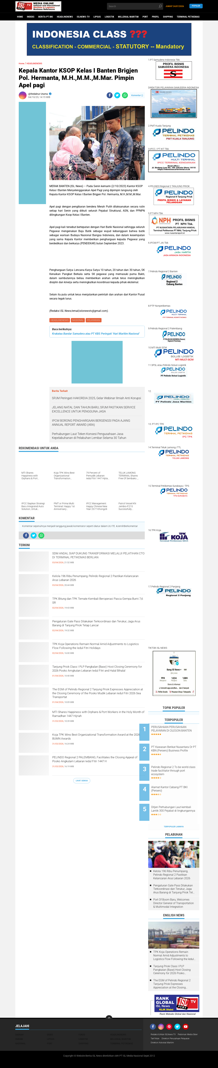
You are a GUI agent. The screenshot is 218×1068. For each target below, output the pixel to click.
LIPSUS (97, 16)
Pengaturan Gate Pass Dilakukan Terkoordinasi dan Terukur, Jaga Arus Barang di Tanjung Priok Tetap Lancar (97, 628)
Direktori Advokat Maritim (164, 1033)
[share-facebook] (110, 95)
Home (20, 16)
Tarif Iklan (181, 1025)
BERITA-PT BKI (45, 16)
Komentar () (137, 95)
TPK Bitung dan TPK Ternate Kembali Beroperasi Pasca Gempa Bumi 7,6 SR (98, 603)
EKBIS (50, 1020)
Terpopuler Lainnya (174, 812)
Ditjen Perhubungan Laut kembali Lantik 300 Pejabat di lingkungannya (178, 799)
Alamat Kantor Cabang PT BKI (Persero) (178, 780)
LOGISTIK (109, 16)
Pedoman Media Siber (162, 1025)
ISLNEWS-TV (83, 16)
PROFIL (155, 16)
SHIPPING (168, 16)
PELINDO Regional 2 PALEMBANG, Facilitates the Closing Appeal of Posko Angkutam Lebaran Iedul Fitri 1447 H (98, 764)
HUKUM (19, 1025)
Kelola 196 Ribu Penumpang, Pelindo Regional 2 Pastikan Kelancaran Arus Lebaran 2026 (98, 580)
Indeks (30, 16)
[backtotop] (109, 1004)
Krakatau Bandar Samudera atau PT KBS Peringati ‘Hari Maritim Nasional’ (96, 334)
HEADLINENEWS (65, 16)
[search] (135, 6)
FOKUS (82, 1020)
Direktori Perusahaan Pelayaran (167, 1029)
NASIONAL (78, 320)
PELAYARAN (95, 320)
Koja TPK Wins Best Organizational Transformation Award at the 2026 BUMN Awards (92, 742)
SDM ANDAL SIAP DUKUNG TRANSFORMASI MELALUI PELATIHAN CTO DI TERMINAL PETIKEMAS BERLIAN (95, 560)
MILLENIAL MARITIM (128, 16)
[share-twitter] (117, 95)
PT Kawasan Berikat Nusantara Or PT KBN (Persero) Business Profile (175, 748)
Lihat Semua (82, 781)
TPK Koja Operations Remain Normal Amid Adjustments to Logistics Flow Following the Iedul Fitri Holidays (94, 651)
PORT (145, 16)
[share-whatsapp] (125, 95)
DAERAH (19, 1020)
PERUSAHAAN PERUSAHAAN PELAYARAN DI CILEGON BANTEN (177, 730)
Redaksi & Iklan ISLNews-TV (165, 1020)
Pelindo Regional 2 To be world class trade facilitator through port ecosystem (176, 765)
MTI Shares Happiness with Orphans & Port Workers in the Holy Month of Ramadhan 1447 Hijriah (96, 719)
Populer (196, 6)
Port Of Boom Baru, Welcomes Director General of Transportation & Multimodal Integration (173, 889)
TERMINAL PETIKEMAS (188, 16)
